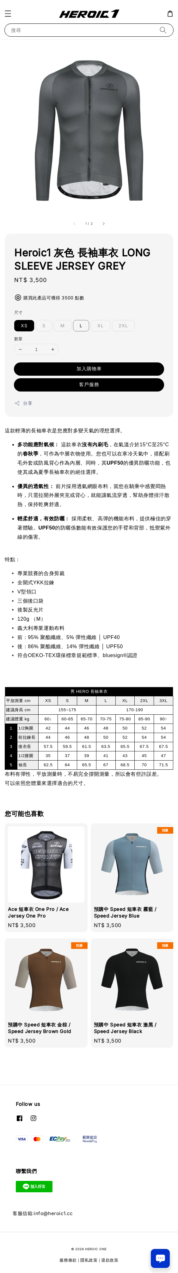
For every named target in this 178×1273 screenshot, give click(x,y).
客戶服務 (89, 384)
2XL (123, 325)
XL (100, 325)
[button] (8, 14)
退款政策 (110, 1260)
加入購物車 (89, 369)
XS (24, 325)
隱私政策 (89, 1260)
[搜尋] (163, 30)
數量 (18, 338)
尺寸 (18, 312)
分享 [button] (23, 403)
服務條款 (68, 1260)
